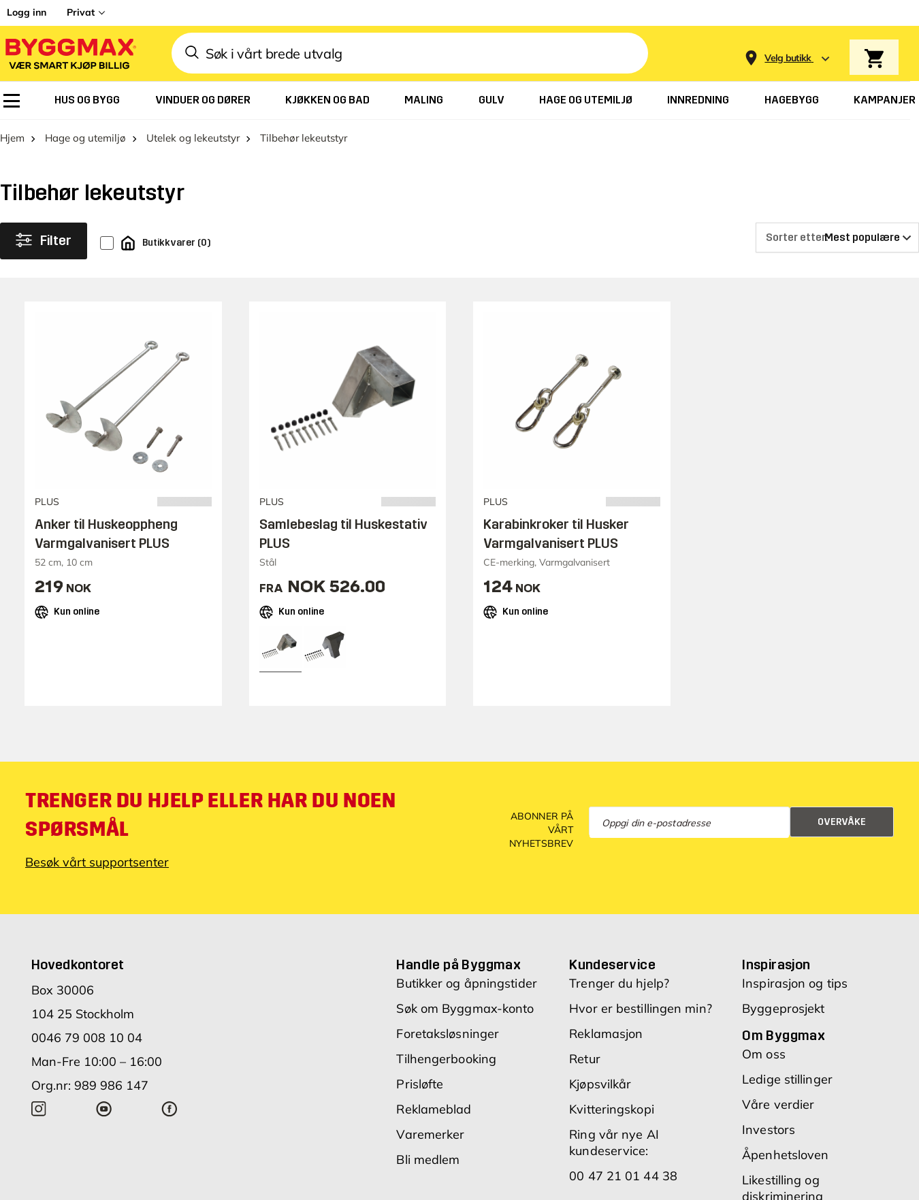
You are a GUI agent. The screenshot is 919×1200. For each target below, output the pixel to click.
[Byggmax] (69, 53)
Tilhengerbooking (446, 1059)
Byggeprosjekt (783, 1008)
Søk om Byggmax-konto (465, 1008)
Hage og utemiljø (85, 137)
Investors (768, 1129)
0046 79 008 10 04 (86, 1037)
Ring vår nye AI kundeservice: (614, 1142)
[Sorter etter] (837, 238)
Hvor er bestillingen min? (640, 1008)
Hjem (12, 137)
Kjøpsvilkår (600, 1084)
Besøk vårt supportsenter (97, 862)
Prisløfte (419, 1084)
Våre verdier (778, 1104)
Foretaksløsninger (447, 1033)
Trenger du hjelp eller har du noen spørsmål (210, 814)
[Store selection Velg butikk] (788, 58)
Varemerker (430, 1134)
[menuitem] (11, 101)
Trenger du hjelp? (619, 983)
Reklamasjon (606, 1033)
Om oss (764, 1054)
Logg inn (26, 12)
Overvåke (842, 822)
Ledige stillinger (787, 1079)
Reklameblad (433, 1109)
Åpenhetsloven (785, 1155)
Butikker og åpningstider (466, 983)
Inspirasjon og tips (795, 983)
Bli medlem (428, 1159)
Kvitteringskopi (611, 1109)
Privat (81, 12)
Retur (584, 1059)
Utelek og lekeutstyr (193, 137)
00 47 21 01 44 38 (623, 1176)
